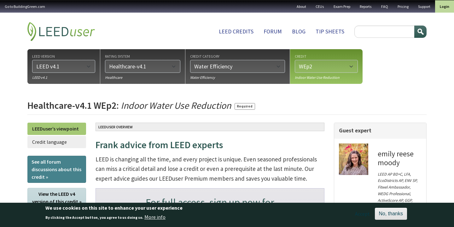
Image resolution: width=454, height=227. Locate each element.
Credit (300, 56)
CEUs (320, 6)
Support (424, 6)
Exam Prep (342, 6)
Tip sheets (330, 31)
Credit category (204, 56)
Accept (362, 216)
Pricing (403, 6)
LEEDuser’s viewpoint (55, 128)
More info (155, 219)
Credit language (49, 142)
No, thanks (391, 215)
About (301, 6)
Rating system (117, 56)
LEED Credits (236, 31)
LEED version (43, 56)
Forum (273, 31)
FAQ (384, 6)
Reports (366, 6)
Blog (299, 31)
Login (444, 6)
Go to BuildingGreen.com (25, 6)
